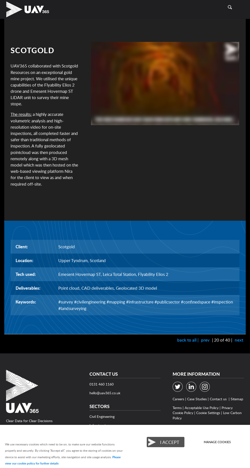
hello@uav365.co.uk (104, 393)
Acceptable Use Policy (202, 407)
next (239, 340)
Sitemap (237, 399)
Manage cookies (217, 442)
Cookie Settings (208, 412)
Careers (178, 399)
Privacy (227, 407)
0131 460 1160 (101, 384)
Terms (177, 407)
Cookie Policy (183, 412)
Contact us (218, 399)
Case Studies (197, 399)
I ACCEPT (169, 442)
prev (205, 340)
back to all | (187, 340)
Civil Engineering (102, 416)
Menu (241, 7)
